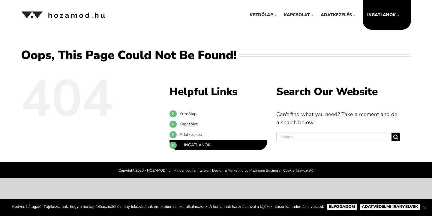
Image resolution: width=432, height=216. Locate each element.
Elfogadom (342, 206)
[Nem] (425, 208)
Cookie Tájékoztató (298, 170)
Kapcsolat (188, 124)
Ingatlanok (197, 145)
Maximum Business (264, 170)
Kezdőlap (187, 114)
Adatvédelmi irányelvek (390, 206)
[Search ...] (334, 137)
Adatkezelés (190, 134)
